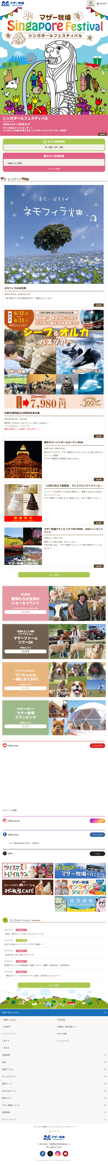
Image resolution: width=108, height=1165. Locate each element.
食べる (6, 1041)
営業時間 (6, 1055)
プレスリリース (9, 1119)
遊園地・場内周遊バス (67, 1027)
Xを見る (97, 854)
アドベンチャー (10, 1034)
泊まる (6, 1048)
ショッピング (63, 1041)
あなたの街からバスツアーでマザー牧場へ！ (24, 944)
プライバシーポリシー (64, 1127)
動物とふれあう (10, 1020)
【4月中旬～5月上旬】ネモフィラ (19, 955)
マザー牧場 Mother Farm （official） (24, 843)
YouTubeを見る (97, 745)
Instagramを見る (97, 821)
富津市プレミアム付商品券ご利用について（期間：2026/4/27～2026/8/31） (37, 965)
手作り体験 (62, 1034)
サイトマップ (54, 1131)
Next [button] (103, 73)
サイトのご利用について (43, 1127)
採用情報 (6, 1112)
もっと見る (54, 575)
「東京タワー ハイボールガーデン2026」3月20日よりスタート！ (33, 976)
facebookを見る (97, 834)
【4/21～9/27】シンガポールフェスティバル (23, 934)
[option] (54, 71)
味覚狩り (7, 1027)
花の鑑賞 (61, 1020)
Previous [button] (5, 73)
